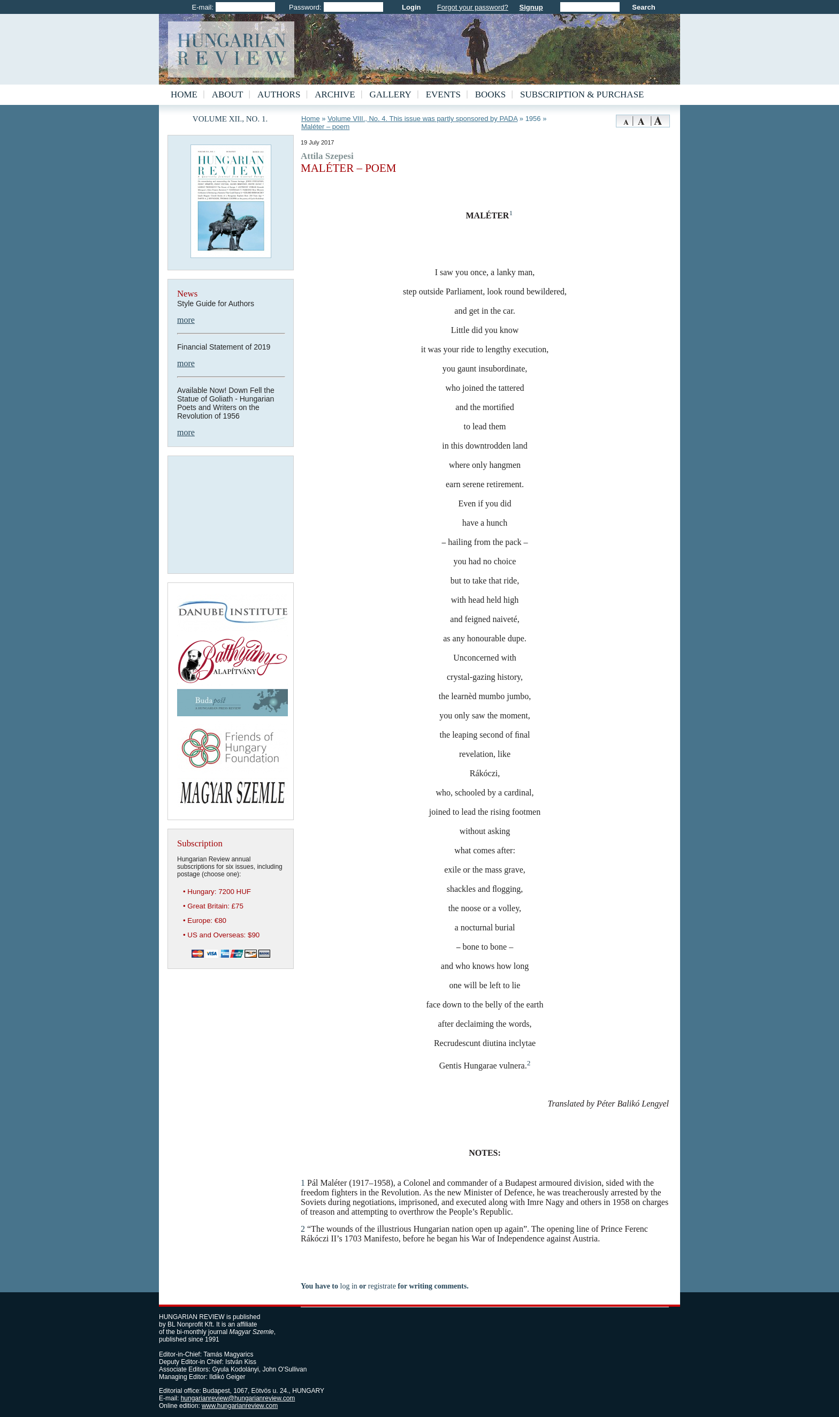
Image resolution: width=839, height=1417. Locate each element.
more (186, 319)
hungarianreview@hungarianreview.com (238, 1398)
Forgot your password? (472, 7)
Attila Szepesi (327, 156)
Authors (278, 94)
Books (490, 94)
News (187, 294)
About (227, 94)
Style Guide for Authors (215, 303)
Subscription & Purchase (582, 94)
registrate (382, 1286)
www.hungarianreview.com (240, 1406)
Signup (531, 7)
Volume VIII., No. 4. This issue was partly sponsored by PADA (422, 119)
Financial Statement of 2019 (223, 347)
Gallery (390, 94)
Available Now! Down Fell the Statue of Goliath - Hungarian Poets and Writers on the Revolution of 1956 (225, 403)
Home (184, 94)
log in (348, 1286)
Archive (335, 94)
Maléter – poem (325, 127)
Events (443, 94)
